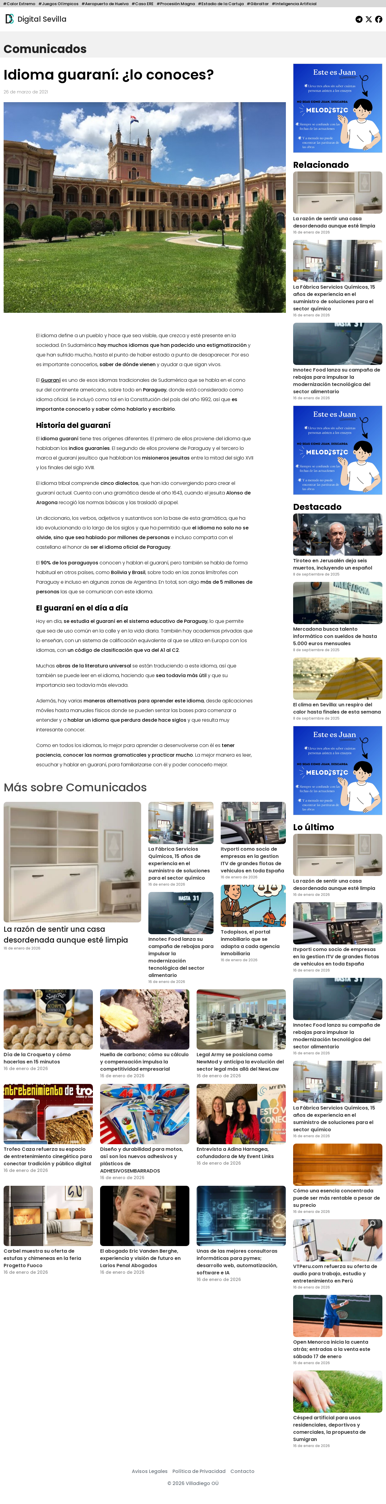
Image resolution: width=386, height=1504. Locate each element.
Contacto (242, 1471)
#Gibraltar (258, 4)
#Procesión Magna (176, 4)
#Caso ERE (142, 4)
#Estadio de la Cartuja (221, 4)
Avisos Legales (150, 1471)
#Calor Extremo (19, 4)
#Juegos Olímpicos (58, 4)
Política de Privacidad (199, 1471)
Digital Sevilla (35, 19)
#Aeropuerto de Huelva (104, 4)
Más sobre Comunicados (75, 787)
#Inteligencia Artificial (294, 4)
